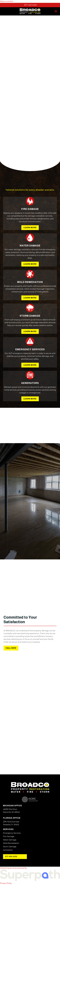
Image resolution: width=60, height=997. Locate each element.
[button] (56, 11)
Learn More (30, 335)
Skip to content (6, 1)
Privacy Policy (6, 991)
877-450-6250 (30, 5)
